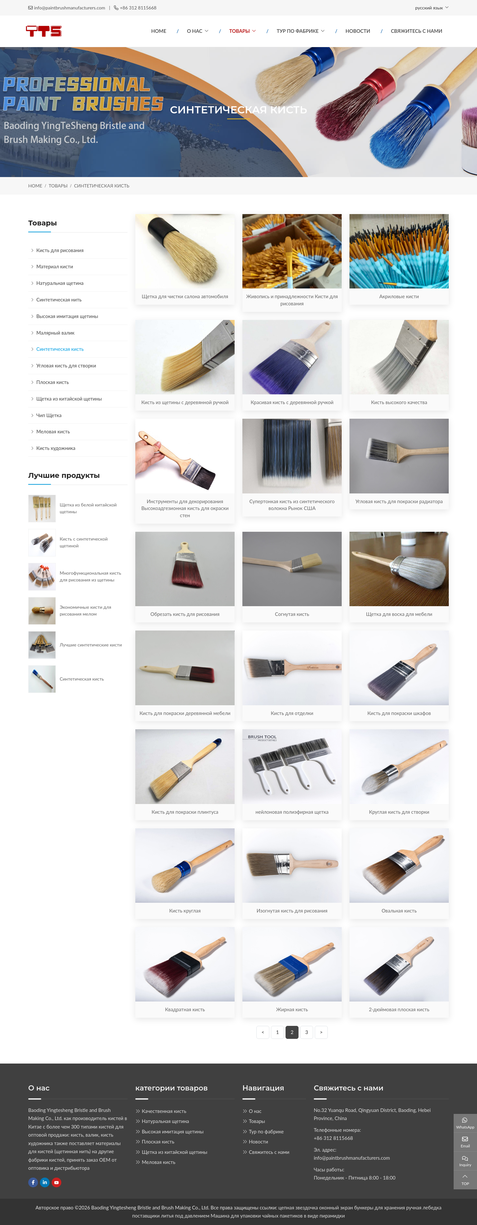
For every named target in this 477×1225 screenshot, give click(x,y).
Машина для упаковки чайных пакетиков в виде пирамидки (278, 1216)
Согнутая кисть (292, 614)
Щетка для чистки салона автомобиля (185, 296)
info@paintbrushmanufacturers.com (69, 7)
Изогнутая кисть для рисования (292, 910)
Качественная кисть (164, 1111)
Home (158, 31)
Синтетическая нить (58, 299)
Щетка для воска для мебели (399, 614)
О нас (194, 31)
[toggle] (121, 267)
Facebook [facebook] (33, 1182)
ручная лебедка (424, 1207)
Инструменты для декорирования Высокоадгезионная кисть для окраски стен (185, 508)
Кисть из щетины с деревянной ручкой (185, 402)
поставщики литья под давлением (170, 1216)
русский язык (429, 7)
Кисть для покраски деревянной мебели (185, 713)
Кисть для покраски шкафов (399, 713)
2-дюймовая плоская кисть (399, 1009)
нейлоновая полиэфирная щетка (292, 812)
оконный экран (336, 1207)
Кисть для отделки (292, 713)
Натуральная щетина (60, 283)
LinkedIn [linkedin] (45, 1182)
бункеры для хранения (379, 1207)
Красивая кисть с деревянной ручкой (292, 402)
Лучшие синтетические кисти (91, 644)
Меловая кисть (53, 431)
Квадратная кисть (185, 1009)
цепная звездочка (298, 1207)
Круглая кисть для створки (399, 812)
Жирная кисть (292, 1009)
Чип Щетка (49, 415)
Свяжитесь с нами (416, 31)
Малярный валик (55, 333)
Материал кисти (54, 266)
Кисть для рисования (60, 250)
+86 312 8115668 (138, 7)
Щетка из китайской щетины (69, 399)
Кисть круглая (185, 910)
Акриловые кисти (399, 296)
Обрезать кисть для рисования (184, 614)
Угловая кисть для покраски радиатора (399, 501)
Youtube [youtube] (56, 1182)
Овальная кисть (399, 910)
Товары (239, 31)
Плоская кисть (52, 382)
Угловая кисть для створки (66, 365)
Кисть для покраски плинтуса (185, 812)
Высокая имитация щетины (67, 316)
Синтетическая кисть (60, 349)
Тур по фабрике (298, 31)
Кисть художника (55, 448)
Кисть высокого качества (399, 402)
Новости (358, 31)
